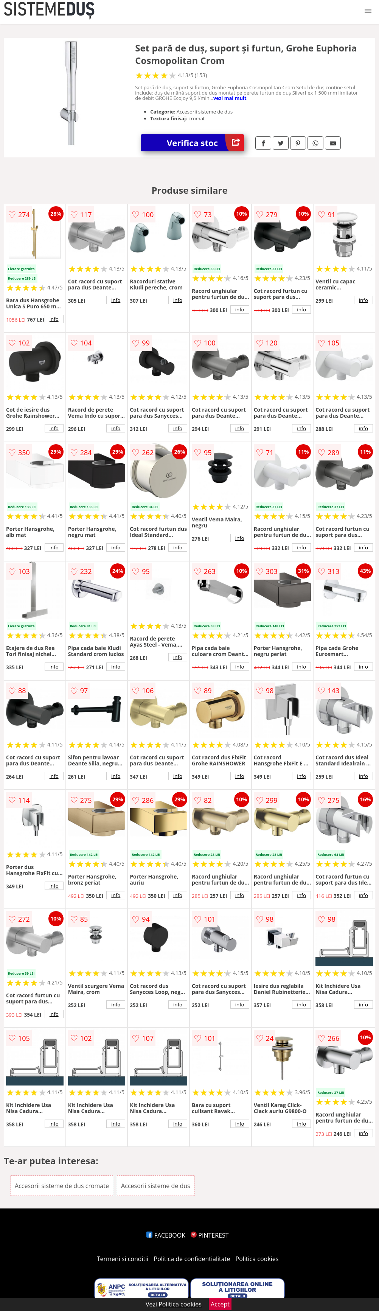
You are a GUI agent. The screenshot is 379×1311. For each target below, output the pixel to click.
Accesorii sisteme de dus (155, 1186)
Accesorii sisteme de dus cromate (62, 1186)
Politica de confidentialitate (192, 1259)
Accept (220, 1304)
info (54, 319)
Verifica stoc (205, 142)
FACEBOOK (165, 1235)
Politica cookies (257, 1259)
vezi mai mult (230, 98)
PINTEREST (209, 1235)
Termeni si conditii (123, 1259)
